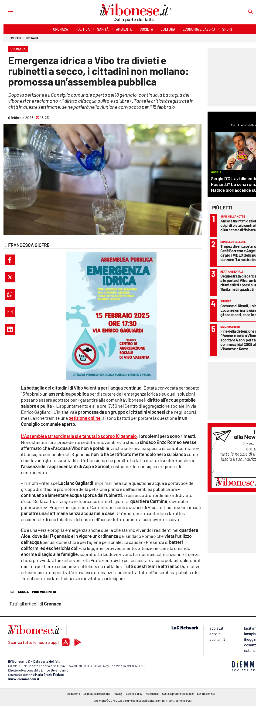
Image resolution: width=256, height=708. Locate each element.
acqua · (24, 592)
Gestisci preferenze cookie (178, 693)
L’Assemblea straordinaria (79, 436)
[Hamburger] (6, 11)
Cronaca (32, 38)
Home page (15, 38)
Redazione (73, 693)
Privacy (118, 693)
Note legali (152, 693)
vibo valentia (44, 592)
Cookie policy (134, 693)
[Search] (250, 12)
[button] (10, 259)
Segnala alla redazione (96, 693)
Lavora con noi (206, 693)
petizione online (84, 418)
